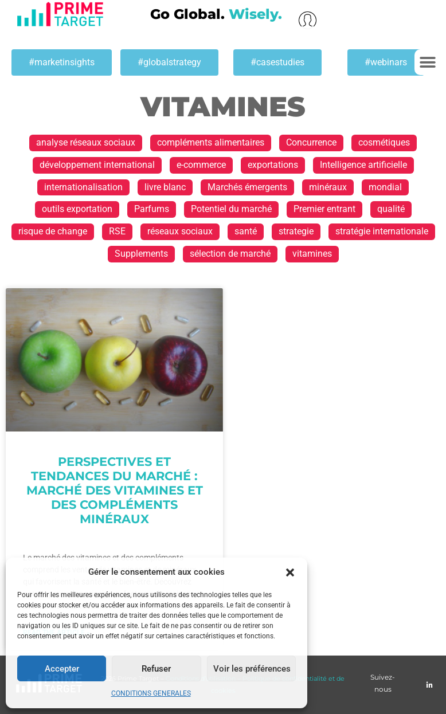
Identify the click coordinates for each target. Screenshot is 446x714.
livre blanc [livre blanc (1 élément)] (165, 187)
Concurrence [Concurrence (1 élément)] (311, 142)
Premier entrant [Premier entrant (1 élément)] (324, 208)
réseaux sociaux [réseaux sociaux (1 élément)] (180, 231)
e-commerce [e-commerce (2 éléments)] (201, 164)
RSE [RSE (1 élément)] (117, 231)
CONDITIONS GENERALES (151, 693)
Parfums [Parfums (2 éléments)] (151, 208)
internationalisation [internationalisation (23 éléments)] (83, 187)
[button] (290, 572)
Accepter (62, 669)
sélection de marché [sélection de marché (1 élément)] (230, 253)
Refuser (156, 669)
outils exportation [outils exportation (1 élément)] (77, 208)
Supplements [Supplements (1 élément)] (141, 253)
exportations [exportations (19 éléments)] (273, 164)
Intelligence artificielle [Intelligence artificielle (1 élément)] (363, 164)
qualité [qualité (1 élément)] (391, 208)
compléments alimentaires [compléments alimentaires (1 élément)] (210, 142)
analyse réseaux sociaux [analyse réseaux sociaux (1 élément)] (85, 142)
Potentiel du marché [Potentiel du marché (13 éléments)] (231, 208)
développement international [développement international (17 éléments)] (97, 164)
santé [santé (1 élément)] (245, 231)
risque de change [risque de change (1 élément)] (52, 231)
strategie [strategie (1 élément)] (296, 231)
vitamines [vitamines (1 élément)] (312, 253)
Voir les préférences (252, 669)
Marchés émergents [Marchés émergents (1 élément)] (247, 187)
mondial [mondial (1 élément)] (385, 187)
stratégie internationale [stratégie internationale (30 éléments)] (381, 231)
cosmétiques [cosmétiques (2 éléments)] (384, 142)
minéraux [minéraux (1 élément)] (328, 187)
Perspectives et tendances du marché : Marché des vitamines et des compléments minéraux (114, 490)
